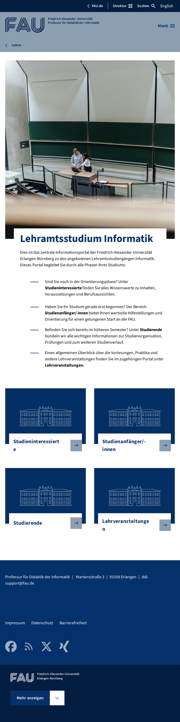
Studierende (43, 523)
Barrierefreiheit (73, 623)
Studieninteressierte (43, 445)
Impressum (15, 623)
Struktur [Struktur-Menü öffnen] (122, 6)
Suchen (146, 6)
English (166, 6)
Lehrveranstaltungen (132, 525)
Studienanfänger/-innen (132, 445)
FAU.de (95, 6)
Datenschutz (42, 623)
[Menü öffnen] (166, 26)
